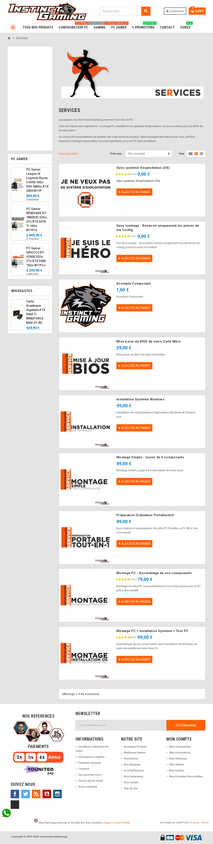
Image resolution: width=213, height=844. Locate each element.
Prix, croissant (136, 153)
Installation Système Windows (140, 399)
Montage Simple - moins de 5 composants (150, 457)
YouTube (47, 794)
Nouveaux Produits (135, 746)
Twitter (25, 794)
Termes (205, 822)
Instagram (57, 794)
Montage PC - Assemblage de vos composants (154, 573)
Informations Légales (91, 756)
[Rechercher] (125, 11)
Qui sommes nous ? (90, 774)
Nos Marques (132, 764)
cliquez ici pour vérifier (116, 822)
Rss (36, 794)
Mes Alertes (176, 764)
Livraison (83, 768)
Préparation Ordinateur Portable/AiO (145, 515)
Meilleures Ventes (135, 752)
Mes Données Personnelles (186, 776)
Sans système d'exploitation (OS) (143, 168)
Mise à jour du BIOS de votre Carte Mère (148, 341)
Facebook (15, 794)
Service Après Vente (90, 780)
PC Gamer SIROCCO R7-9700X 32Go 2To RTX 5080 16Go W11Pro (36, 256)
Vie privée (194, 822)
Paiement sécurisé (89, 762)
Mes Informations (180, 752)
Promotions (131, 758)
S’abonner (186, 725)
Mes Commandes (180, 746)
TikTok (15, 804)
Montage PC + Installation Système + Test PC (152, 631)
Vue (181, 153)
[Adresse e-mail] (121, 725)
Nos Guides (131, 782)
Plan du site (131, 788)
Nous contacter (87, 786)
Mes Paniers (176, 770)
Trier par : (116, 153)
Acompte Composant (133, 283)
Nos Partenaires (133, 776)
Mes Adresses (178, 758)
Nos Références (134, 770)
